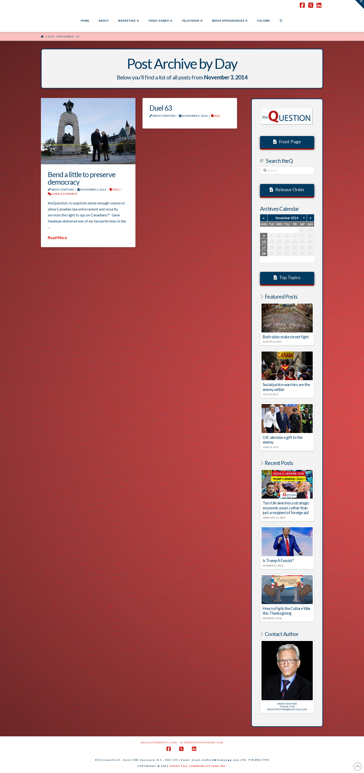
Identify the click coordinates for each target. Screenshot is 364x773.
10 (264, 242)
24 (264, 253)
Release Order (287, 189)
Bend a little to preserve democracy (81, 178)
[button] (359, 4)
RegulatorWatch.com (159, 742)
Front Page (287, 141)
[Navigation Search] (281, 21)
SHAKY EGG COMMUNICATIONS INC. (198, 766)
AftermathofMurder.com (201, 742)
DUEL (215, 115)
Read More (57, 237)
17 (264, 248)
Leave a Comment (63, 193)
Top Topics (287, 277)
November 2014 (287, 218)
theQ (114, 189)
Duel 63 (160, 108)
